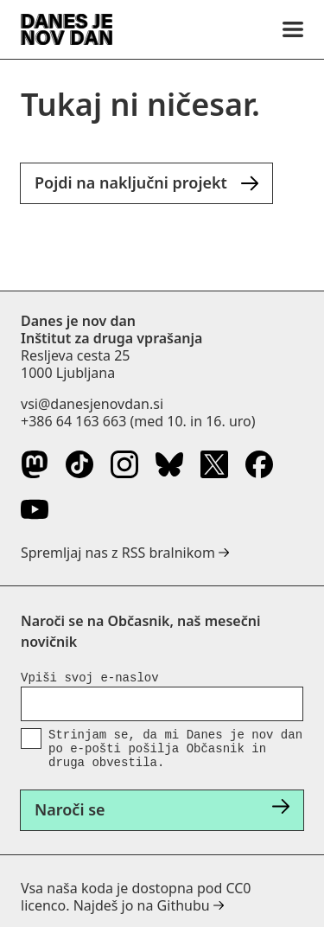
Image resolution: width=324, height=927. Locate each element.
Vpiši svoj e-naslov (90, 678)
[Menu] (293, 29)
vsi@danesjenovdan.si (92, 403)
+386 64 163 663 (73, 421)
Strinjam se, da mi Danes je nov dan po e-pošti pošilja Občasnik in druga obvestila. (175, 749)
